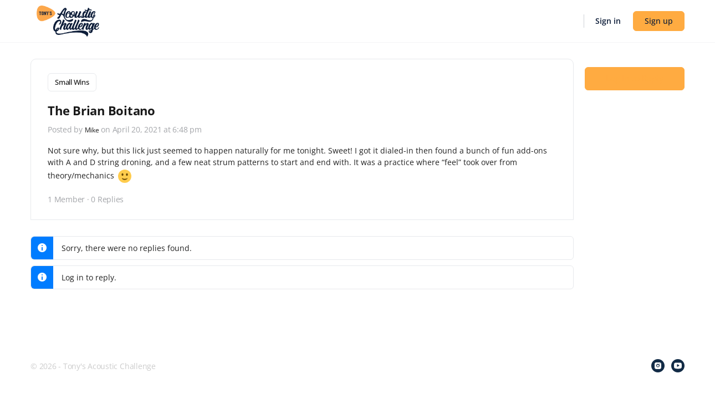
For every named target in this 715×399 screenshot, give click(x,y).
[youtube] (678, 365)
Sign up (659, 21)
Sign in (608, 21)
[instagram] (658, 365)
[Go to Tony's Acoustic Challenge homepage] (67, 20)
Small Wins (72, 82)
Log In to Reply (634, 78)
